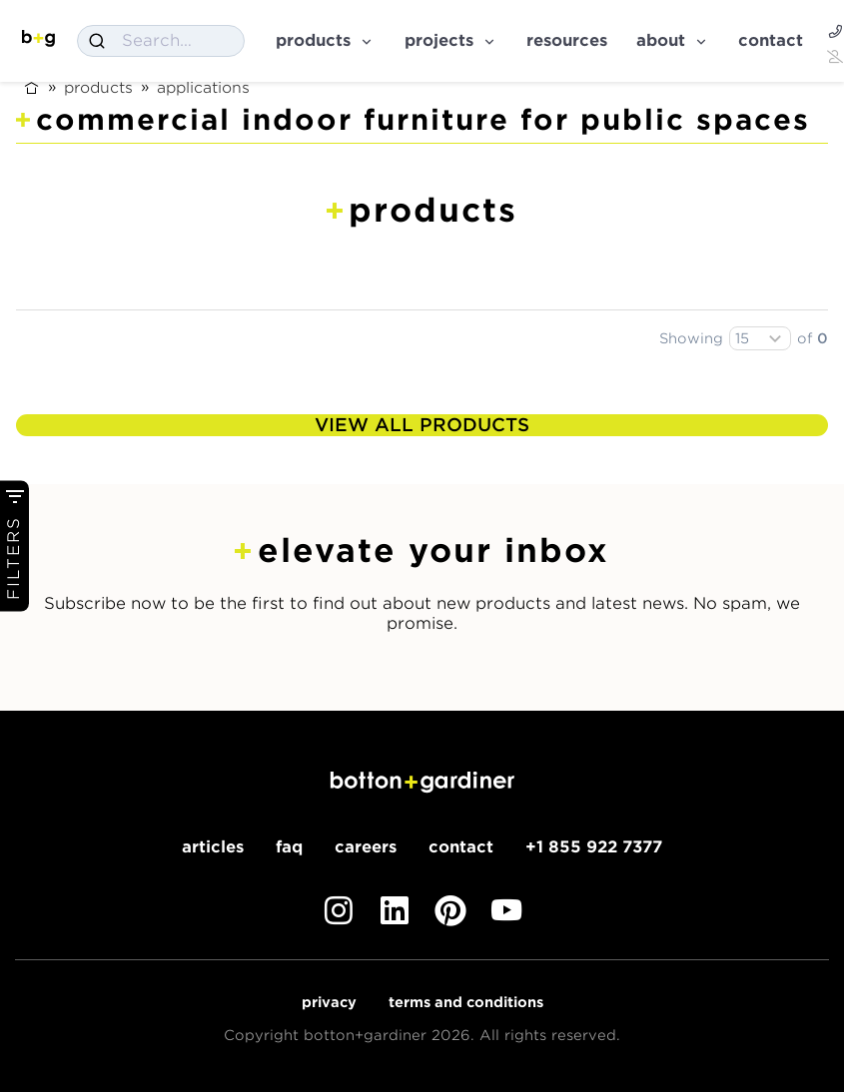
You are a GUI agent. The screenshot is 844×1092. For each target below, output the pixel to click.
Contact (770, 40)
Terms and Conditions (466, 1002)
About (672, 40)
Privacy (329, 1002)
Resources (566, 40)
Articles (213, 846)
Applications (203, 87)
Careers (366, 846)
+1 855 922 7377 (593, 846)
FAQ (289, 846)
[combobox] (161, 41)
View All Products (422, 424)
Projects (451, 40)
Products (325, 40)
